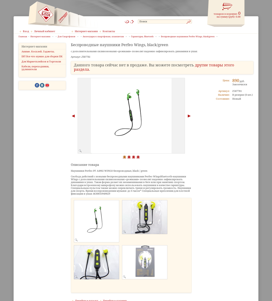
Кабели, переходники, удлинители (35, 68)
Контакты (109, 31)
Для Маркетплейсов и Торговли (41, 61)
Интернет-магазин (86, 31)
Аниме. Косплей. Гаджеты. (38, 51)
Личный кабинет (44, 31)
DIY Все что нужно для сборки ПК (42, 56)
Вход (26, 31)
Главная (23, 37)
